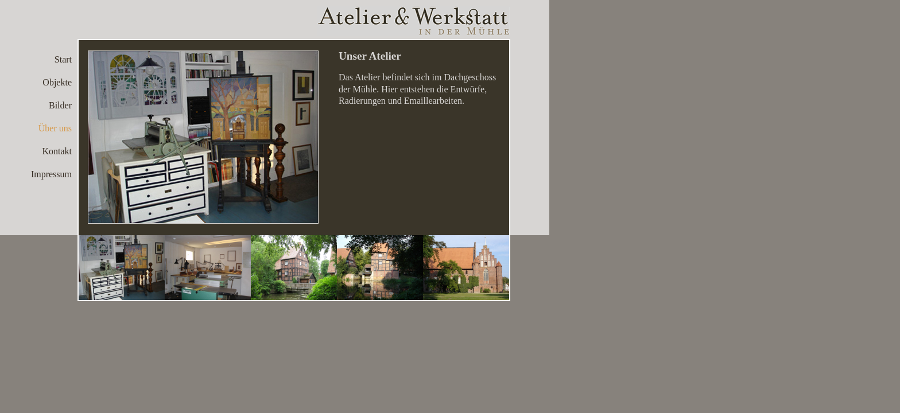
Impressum (51, 174)
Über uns (55, 128)
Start (63, 59)
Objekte (57, 82)
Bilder (60, 105)
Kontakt (57, 151)
